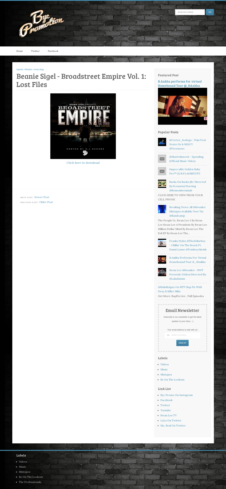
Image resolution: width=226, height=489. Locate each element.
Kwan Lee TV (168, 415)
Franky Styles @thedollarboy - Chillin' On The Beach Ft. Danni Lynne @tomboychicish (187, 245)
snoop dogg (38, 69)
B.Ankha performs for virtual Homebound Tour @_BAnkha (180, 83)
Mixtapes (28, 69)
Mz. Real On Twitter (173, 425)
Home (19, 51)
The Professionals (30, 482)
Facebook (53, 51)
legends (19, 69)
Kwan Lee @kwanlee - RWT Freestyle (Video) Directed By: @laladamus (187, 274)
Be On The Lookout (172, 379)
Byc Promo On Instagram (176, 395)
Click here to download (83, 163)
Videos (164, 364)
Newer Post (41, 197)
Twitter (35, 51)
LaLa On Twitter (170, 420)
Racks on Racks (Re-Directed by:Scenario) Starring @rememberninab (187, 186)
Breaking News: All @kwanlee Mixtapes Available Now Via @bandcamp (187, 211)
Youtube (165, 410)
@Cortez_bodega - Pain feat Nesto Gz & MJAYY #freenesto (187, 144)
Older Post (46, 202)
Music (164, 369)
